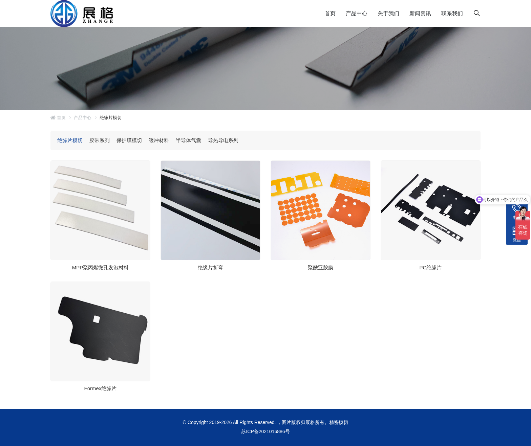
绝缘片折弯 (210, 267)
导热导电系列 (223, 140)
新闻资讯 (420, 13)
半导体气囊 (188, 140)
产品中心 (356, 13)
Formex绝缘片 (100, 388)
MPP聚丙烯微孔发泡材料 (100, 267)
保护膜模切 (129, 140)
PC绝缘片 (431, 267)
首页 (330, 13)
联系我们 (452, 13)
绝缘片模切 (70, 140)
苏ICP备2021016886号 (265, 431)
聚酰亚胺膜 (320, 267)
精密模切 (338, 422)
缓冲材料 (159, 140)
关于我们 (388, 13)
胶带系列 (99, 140)
